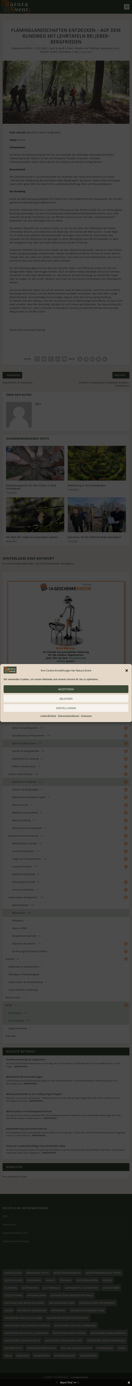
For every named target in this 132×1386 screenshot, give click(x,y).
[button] (126, 670)
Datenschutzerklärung (68, 715)
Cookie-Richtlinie (48, 715)
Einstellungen (66, 708)
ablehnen (66, 698)
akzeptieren (66, 689)
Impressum (86, 715)
